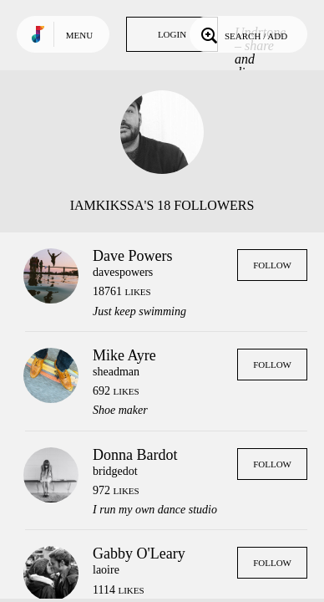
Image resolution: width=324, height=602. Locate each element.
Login (172, 34)
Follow (272, 265)
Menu (79, 35)
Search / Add (242, 34)
